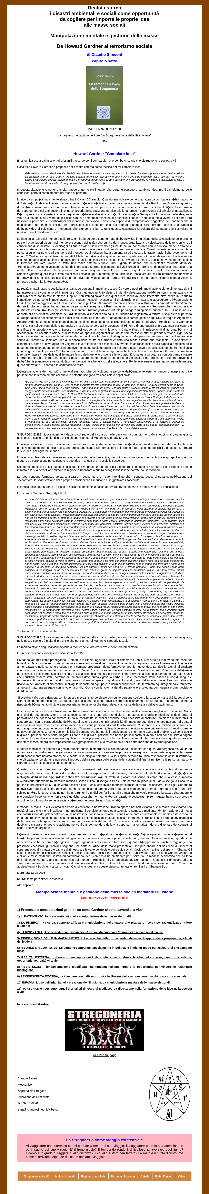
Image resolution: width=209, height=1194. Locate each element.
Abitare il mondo (65, 1176)
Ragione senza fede (93, 1176)
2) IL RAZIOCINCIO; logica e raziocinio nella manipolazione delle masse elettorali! (74, 916)
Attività (145, 1176)
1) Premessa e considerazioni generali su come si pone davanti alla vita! (80, 910)
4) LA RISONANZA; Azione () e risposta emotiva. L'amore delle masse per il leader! (90, 932)
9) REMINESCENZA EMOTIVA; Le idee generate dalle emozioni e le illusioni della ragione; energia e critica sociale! (102, 976)
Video (181, 1176)
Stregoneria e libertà (36, 1176)
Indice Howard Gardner (33, 1004)
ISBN (104, 141)
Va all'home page (104, 1055)
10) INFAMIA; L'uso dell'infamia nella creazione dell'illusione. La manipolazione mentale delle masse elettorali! (94, 982)
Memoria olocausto (123, 1176)
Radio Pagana (163, 1176)
